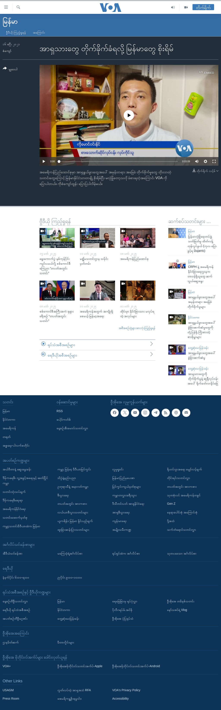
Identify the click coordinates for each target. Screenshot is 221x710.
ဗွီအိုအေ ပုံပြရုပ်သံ (122, 618)
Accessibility (120, 698)
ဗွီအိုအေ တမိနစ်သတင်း (180, 601)
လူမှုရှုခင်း (117, 469)
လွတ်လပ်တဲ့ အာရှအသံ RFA (74, 690)
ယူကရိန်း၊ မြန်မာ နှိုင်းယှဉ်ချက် (75, 521)
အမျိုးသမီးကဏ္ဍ (121, 529)
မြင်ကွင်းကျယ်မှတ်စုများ (126, 486)
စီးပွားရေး (63, 495)
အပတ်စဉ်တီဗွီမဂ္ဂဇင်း (15, 618)
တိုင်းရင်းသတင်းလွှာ (178, 478)
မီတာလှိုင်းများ (65, 642)
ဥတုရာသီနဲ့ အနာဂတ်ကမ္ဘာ (72, 486)
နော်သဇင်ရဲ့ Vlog (177, 609)
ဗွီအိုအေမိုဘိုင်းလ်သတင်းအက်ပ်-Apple (79, 666)
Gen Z (171, 503)
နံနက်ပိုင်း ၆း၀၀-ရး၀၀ (16, 577)
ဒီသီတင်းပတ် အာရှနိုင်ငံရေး (128, 503)
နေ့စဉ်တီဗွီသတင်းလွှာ (15, 601)
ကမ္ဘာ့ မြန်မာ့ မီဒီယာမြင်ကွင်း (74, 469)
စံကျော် (7, 51)
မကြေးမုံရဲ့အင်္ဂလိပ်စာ (69, 553)
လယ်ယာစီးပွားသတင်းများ (72, 512)
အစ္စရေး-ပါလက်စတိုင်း (16, 445)
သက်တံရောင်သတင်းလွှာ (181, 529)
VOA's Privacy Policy (126, 690)
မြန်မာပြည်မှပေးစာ (123, 478)
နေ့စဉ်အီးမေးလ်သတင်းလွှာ (72, 428)
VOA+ (7, 666)
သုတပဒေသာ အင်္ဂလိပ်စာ (181, 553)
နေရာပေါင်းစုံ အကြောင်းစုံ (182, 512)
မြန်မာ (191, 231)
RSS (60, 411)
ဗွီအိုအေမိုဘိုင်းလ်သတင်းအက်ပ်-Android (136, 666)
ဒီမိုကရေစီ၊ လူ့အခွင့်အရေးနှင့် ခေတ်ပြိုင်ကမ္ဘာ (25, 480)
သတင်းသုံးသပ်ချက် (14, 491)
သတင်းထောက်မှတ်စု (15, 517)
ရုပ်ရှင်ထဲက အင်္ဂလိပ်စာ (126, 553)
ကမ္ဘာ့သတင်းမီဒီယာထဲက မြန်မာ (21, 526)
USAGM (8, 690)
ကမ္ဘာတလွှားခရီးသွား (124, 495)
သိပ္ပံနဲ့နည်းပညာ (66, 478)
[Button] (10, 69)
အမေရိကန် (9, 428)
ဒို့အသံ (171, 521)
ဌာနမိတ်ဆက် (11, 642)
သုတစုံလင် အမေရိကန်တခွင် (183, 495)
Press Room (11, 698)
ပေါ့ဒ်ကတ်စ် (64, 419)
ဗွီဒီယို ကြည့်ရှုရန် (16, 32)
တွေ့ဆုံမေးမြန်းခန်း (198, 347)
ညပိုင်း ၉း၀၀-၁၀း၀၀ (69, 577)
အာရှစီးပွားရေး (121, 512)
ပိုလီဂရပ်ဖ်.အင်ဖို (122, 609)
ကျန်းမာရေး (119, 521)
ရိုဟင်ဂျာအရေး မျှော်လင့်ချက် (184, 469)
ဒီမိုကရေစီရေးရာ (13, 500)
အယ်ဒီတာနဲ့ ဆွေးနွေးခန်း (17, 469)
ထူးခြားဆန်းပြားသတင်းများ (73, 529)
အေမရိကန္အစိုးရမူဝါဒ (69, 698)
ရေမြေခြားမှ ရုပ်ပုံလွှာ (124, 601)
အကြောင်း (39, 32)
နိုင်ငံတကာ (193, 317)
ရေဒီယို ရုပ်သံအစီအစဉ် (16, 609)
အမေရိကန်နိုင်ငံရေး (14, 509)
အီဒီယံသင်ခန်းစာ (12, 553)
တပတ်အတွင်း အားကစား (72, 503)
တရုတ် (7, 437)
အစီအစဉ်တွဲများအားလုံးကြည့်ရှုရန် (137, 328)
